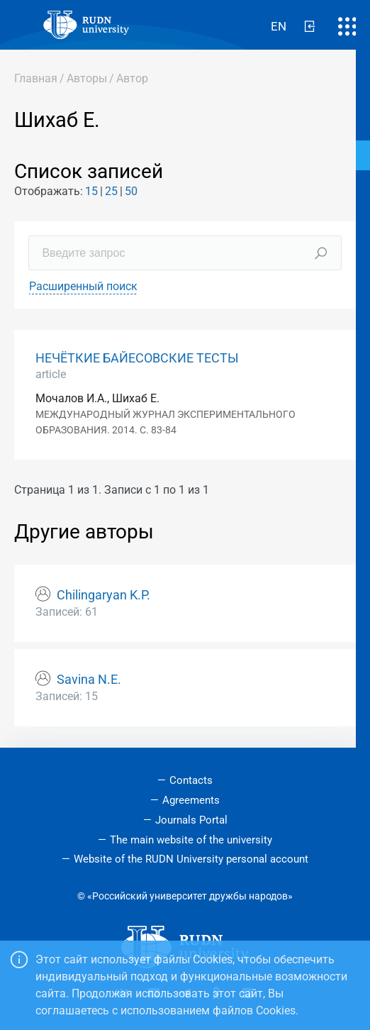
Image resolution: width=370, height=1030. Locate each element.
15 (91, 191)
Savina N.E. (89, 679)
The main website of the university (191, 840)
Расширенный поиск (83, 286)
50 (131, 191)
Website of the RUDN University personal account (191, 859)
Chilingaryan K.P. (103, 595)
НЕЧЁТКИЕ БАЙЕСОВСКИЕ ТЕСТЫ (137, 358)
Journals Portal (191, 820)
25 (111, 191)
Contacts (191, 780)
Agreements (191, 800)
